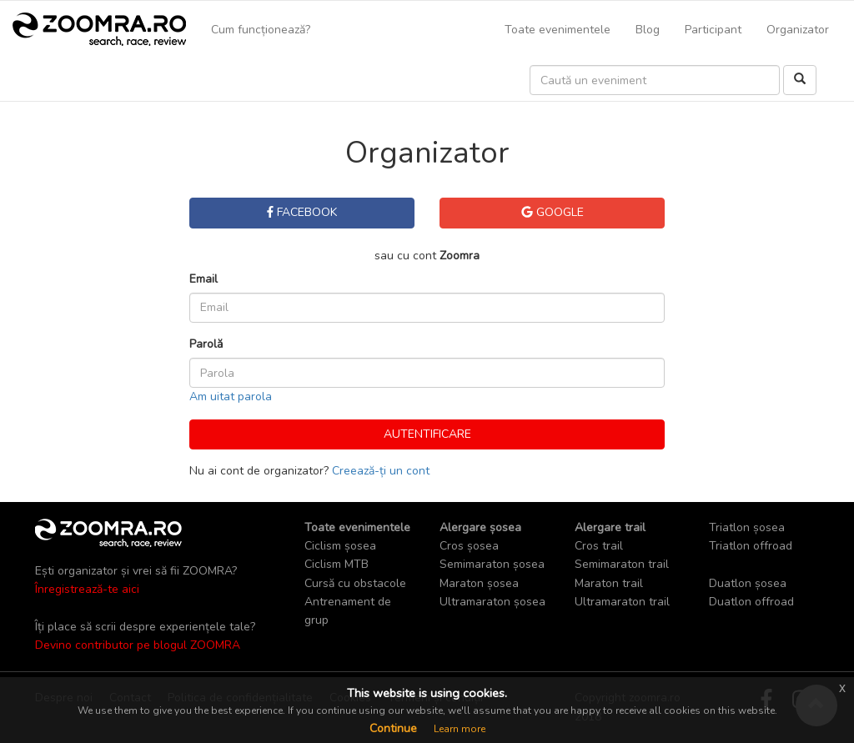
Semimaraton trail (622, 564)
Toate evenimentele (557, 30)
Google (552, 212)
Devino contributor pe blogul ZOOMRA (137, 645)
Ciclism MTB (336, 564)
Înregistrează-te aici (87, 589)
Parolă (206, 344)
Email (203, 279)
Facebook (302, 212)
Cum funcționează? (260, 30)
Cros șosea (469, 546)
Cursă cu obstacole (355, 583)
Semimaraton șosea (492, 564)
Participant (713, 30)
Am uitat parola (230, 396)
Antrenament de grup (347, 611)
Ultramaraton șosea (492, 602)
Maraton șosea (479, 583)
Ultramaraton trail (622, 602)
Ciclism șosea (340, 546)
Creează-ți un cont (381, 471)
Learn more (459, 728)
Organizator (797, 30)
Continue (393, 728)
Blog (647, 30)
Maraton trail (609, 583)
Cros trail (599, 546)
